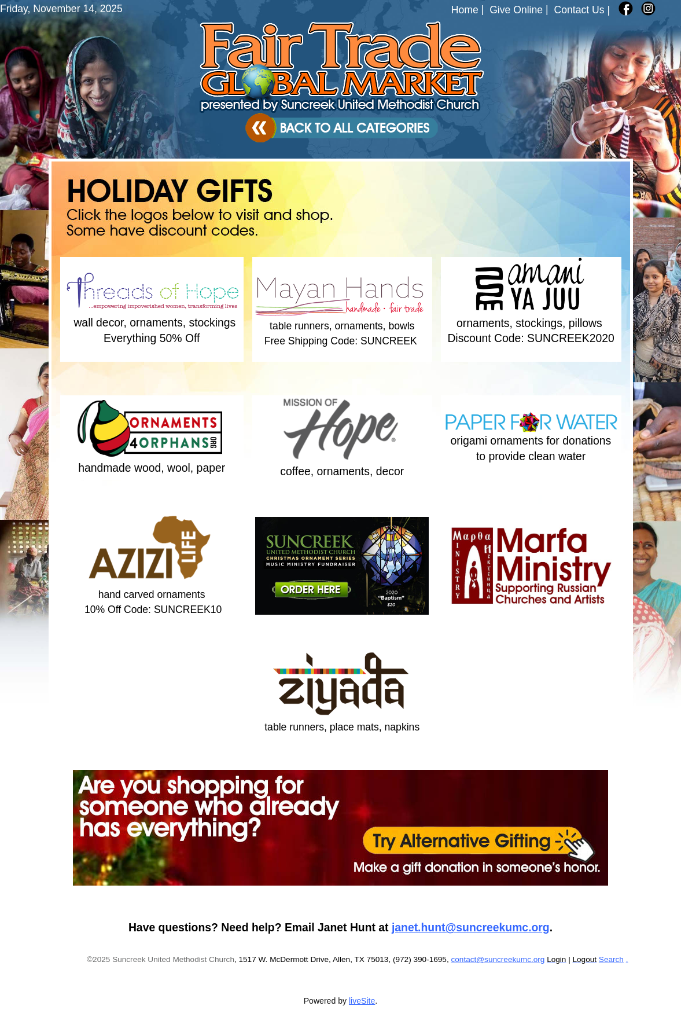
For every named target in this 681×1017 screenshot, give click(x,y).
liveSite (362, 1000)
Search (611, 959)
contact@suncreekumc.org (497, 959)
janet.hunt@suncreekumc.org (471, 927)
